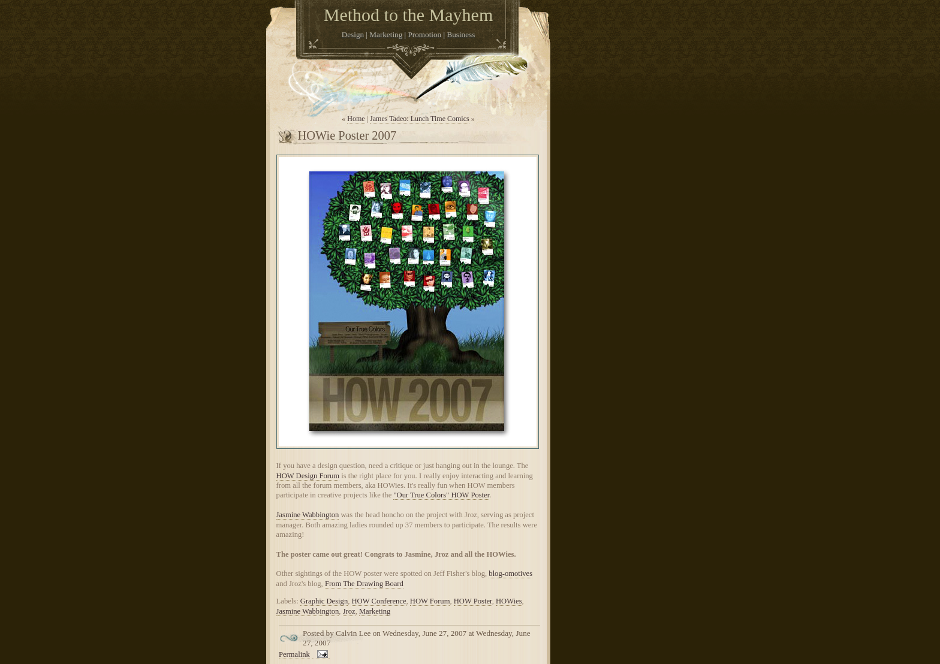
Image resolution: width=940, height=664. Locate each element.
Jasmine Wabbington (307, 515)
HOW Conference (379, 601)
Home (355, 118)
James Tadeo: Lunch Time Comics (419, 118)
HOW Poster (473, 601)
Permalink (294, 654)
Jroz (349, 611)
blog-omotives (510, 573)
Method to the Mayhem (408, 15)
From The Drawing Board (364, 584)
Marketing (374, 611)
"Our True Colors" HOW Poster (441, 495)
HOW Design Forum (307, 476)
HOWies (509, 601)
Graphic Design (324, 601)
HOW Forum (430, 601)
